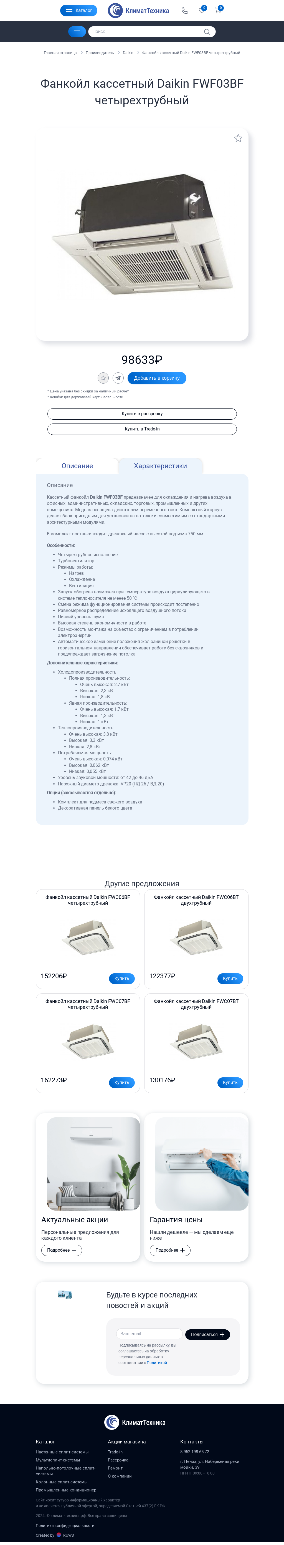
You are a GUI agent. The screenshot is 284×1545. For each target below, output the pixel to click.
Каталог (79, 10)
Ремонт (115, 1470)
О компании (120, 1478)
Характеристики (160, 466)
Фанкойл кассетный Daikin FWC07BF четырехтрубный (87, 1006)
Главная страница (60, 53)
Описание (77, 466)
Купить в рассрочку (142, 414)
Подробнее (61, 1253)
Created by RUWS (55, 1538)
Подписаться (207, 1337)
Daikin (128, 53)
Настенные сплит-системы (62, 1454)
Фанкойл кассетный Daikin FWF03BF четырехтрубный (191, 53)
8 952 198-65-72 (194, 1454)
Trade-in (115, 1454)
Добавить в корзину (157, 378)
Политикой (157, 1365)
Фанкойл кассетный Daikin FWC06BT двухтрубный (196, 901)
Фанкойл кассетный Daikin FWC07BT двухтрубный (196, 1006)
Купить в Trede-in (142, 429)
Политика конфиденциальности (65, 1528)
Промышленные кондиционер (66, 1492)
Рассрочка (118, 1462)
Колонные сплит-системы (62, 1484)
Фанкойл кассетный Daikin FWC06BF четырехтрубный (87, 901)
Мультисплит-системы (58, 1462)
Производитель (100, 53)
